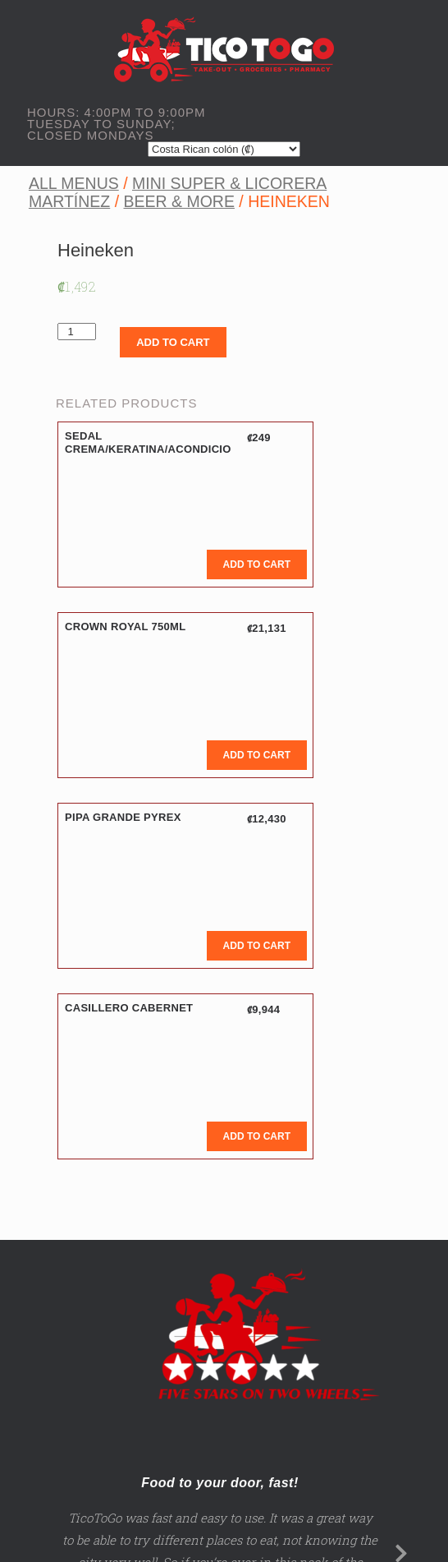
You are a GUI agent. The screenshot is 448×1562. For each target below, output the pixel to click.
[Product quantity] (76, 331)
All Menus (74, 183)
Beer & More (178, 201)
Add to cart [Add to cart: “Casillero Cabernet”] (256, 1136)
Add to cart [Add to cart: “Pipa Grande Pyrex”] (256, 945)
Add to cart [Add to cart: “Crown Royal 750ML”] (256, 755)
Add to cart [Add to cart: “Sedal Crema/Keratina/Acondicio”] (256, 564)
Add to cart (172, 342)
